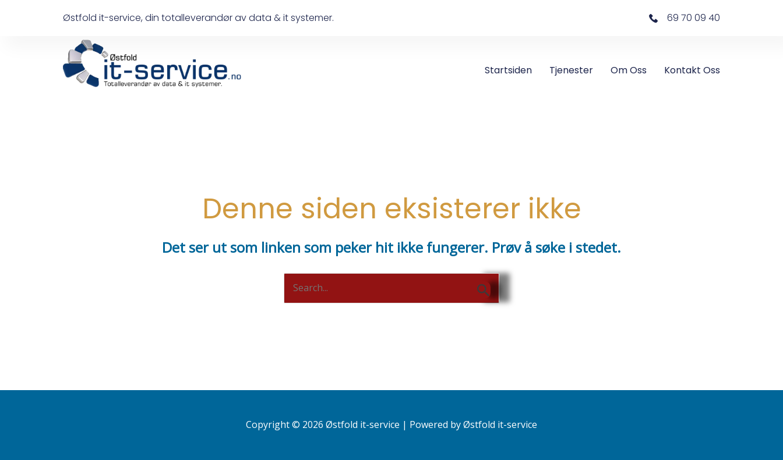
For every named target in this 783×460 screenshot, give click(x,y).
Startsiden (508, 70)
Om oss (629, 70)
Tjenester (571, 70)
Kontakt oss (692, 70)
